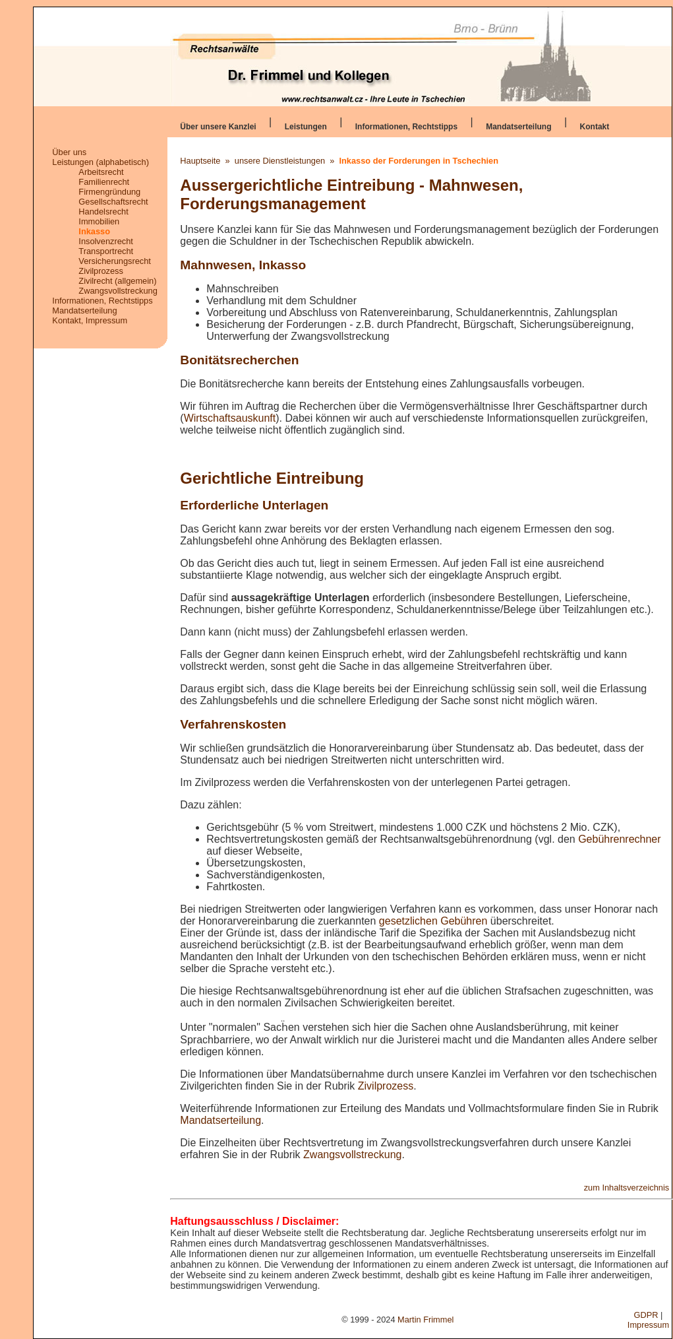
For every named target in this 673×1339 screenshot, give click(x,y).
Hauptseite (200, 161)
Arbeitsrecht (100, 172)
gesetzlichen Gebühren (433, 921)
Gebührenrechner (619, 839)
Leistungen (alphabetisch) (100, 162)
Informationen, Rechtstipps (406, 126)
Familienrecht (103, 182)
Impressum (648, 1325)
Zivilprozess (100, 271)
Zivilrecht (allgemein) (117, 281)
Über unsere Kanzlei (218, 126)
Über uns (69, 152)
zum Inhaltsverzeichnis (626, 1187)
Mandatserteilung (518, 126)
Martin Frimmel (425, 1319)
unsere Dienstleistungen (280, 161)
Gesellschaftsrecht (113, 202)
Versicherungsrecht (114, 261)
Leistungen (306, 126)
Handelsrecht (103, 211)
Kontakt (595, 126)
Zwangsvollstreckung (118, 291)
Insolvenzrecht (105, 241)
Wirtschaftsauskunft (230, 418)
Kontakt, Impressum (89, 320)
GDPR (646, 1315)
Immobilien (98, 221)
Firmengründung (109, 192)
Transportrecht (105, 251)
